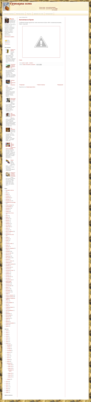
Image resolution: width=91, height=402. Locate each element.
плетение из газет (9, 270)
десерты (7, 220)
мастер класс (8, 253)
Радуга (12, 160)
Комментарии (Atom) (30, 87)
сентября (9, 350)
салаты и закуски (9, 295)
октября (9, 348)
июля (8, 354)
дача (7, 215)
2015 (7, 343)
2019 (7, 336)
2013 (7, 383)
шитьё (7, 324)
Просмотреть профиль (9, 36)
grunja (23, 62)
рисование (8, 290)
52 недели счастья (10, 190)
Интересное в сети (10, 234)
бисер (7, 194)
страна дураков (9, 302)
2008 (7, 392)
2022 (7, 330)
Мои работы (28, 64)
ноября (8, 346)
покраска (8, 273)
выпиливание (9, 206)
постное (7, 278)
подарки (7, 271)
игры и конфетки (9, 231)
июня (8, 355)
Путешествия (49, 13)
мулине (7, 259)
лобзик (7, 249)
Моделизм (8, 256)
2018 (7, 338)
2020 (7, 334)
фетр (7, 312)
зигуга (7, 228)
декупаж (7, 218)
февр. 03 (10, 373)
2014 (7, 381)
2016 (7, 341)
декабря (9, 345)
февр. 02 (10, 375)
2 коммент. (31, 62)
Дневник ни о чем (38, 13)
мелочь (7, 254)
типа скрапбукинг (9, 310)
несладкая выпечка (10, 264)
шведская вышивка (10, 323)
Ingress (7, 326)
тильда (7, 308)
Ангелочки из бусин (26, 20)
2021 (7, 332)
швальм (7, 321)
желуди (7, 221)
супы (7, 304)
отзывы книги (8, 267)
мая (8, 357)
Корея (7, 245)
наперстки (8, 262)
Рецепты (29, 13)
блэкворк (8, 196)
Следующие (21, 84)
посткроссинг (8, 276)
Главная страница (9, 13)
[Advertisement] (41, 75)
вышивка (8, 208)
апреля (8, 359)
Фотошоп (8, 316)
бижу (7, 192)
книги (7, 241)
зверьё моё (8, 226)
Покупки (7, 275)
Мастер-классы (20, 13)
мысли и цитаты (9, 260)
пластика (8, 268)
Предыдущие (60, 84)
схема (7, 305)
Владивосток (8, 200)
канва (7, 237)
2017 (7, 339)
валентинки (8, 197)
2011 (7, 386)
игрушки (7, 229)
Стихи (7, 300)
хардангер (8, 318)
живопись (8, 223)
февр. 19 (10, 368)
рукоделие (33, 64)
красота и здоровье (10, 248)
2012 (7, 385)
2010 (7, 388)
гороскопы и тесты (10, 212)
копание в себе (9, 243)
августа (9, 352)
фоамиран (8, 313)
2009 (7, 390)
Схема (20, 60)
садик (7, 293)
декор (7, 217)
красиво (7, 246)
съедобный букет (9, 307)
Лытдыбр (8, 251)
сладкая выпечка (9, 296)
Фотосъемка (8, 315)
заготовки (8, 225)
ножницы (8, 265)
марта (8, 361)
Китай (7, 240)
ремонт (7, 287)
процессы (8, 284)
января (8, 379)
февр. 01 (10, 376)
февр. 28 (10, 364)
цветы (7, 319)
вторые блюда (9, 205)
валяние (7, 199)
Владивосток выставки (10, 202)
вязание (7, 209)
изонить (7, 232)
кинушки (7, 238)
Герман (24, 64)
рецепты (7, 288)
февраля (9, 363)
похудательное (9, 279)
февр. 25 (10, 366)
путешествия (8, 285)
